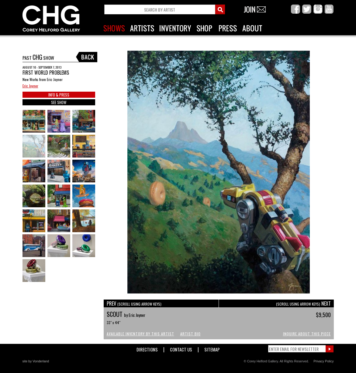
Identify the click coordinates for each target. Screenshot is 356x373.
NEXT (303, 303)
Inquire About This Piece (307, 333)
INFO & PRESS (58, 95)
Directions (147, 348)
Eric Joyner (30, 85)
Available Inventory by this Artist (140, 333)
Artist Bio (190, 333)
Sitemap (212, 348)
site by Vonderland (35, 361)
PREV (134, 303)
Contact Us (181, 348)
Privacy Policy (323, 361)
